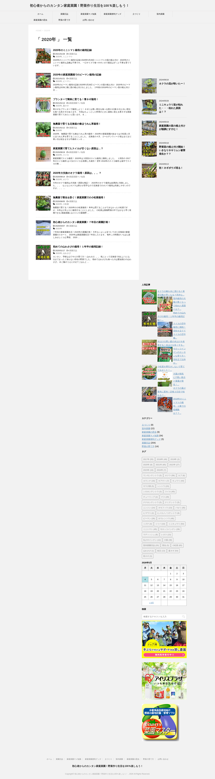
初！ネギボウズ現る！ (171, 168)
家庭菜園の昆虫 (40, 20)
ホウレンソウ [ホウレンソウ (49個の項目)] (166, 518)
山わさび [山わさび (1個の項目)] (148, 551)
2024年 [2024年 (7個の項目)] (161, 470)
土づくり (136, 14)
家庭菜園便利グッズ (112, 14)
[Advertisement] (164, 51)
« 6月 (151, 603)
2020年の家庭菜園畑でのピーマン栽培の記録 (77, 74)
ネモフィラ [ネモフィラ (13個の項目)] (165, 508)
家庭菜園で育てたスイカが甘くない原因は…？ (78, 148)
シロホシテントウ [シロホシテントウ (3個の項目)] (152, 491)
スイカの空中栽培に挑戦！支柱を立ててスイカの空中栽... (179, 330)
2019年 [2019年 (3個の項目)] (174, 459)
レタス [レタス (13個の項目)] (166, 534)
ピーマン (67, 81)
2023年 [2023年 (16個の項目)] (148, 470)
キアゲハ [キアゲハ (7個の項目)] (163, 481)
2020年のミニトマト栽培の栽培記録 (72, 50)
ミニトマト (68, 56)
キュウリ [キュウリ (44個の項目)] (178, 481)
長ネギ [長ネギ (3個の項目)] (147, 556)
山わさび (67, 253)
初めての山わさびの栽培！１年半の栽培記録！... (172, 316)
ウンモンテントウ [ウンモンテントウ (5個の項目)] (152, 475)
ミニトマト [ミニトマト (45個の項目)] (150, 529)
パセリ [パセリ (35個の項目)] (180, 508)
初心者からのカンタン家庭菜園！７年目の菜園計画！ (81, 222)
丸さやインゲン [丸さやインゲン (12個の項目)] (152, 540)
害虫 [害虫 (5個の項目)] (165, 545)
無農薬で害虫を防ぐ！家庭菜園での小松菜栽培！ (79, 197)
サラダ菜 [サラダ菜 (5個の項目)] (148, 486)
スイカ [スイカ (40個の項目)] (170, 491)
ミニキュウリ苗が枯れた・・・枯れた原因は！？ (171, 108)
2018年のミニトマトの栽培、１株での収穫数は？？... (179, 406)
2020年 (59, 56)
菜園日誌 (64, 14)
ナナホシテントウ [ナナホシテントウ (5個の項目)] (152, 502)
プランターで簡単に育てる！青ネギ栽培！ (75, 99)
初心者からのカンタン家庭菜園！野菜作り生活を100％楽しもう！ (79, 5)
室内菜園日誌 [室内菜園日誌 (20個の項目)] (151, 545)
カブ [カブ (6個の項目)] (181, 475)
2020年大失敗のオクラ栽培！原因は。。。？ (77, 173)
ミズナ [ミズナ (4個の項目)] (147, 524)
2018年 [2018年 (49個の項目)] (162, 459)
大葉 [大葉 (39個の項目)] (168, 540)
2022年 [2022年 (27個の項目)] (174, 465)
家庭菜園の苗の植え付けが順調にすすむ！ (172, 127)
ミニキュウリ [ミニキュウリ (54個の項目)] (176, 524)
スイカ (66, 155)
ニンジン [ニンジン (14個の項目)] (149, 508)
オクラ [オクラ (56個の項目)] (170, 475)
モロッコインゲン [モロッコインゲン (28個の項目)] (170, 529)
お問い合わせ (88, 20)
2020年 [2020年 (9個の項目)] (147, 465)
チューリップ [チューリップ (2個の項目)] (150, 497)
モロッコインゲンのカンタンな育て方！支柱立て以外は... (179, 355)
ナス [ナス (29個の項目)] (165, 497)
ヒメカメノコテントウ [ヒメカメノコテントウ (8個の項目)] (168, 513)
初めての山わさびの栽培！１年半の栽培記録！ (78, 246)
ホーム (40, 14)
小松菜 (66, 204)
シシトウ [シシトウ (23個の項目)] (163, 486)
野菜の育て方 (64, 20)
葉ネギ (66, 106)
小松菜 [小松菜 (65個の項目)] (177, 545)
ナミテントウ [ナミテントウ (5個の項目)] (172, 502)
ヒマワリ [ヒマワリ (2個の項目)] (148, 513)
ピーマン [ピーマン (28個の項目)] (149, 518)
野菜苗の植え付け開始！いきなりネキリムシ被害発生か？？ (172, 150)
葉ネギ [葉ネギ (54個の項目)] (173, 551)
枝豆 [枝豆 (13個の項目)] (161, 551)
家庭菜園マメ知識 (88, 14)
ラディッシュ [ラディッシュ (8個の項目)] (150, 534)
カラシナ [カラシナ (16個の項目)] (149, 481)
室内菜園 (160, 14)
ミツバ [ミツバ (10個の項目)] (160, 524)
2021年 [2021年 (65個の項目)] (161, 465)
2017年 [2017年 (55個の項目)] (148, 459)
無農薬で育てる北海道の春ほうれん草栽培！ (77, 124)
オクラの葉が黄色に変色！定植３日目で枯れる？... (172, 391)
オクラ (66, 179)
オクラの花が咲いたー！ (172, 83)
